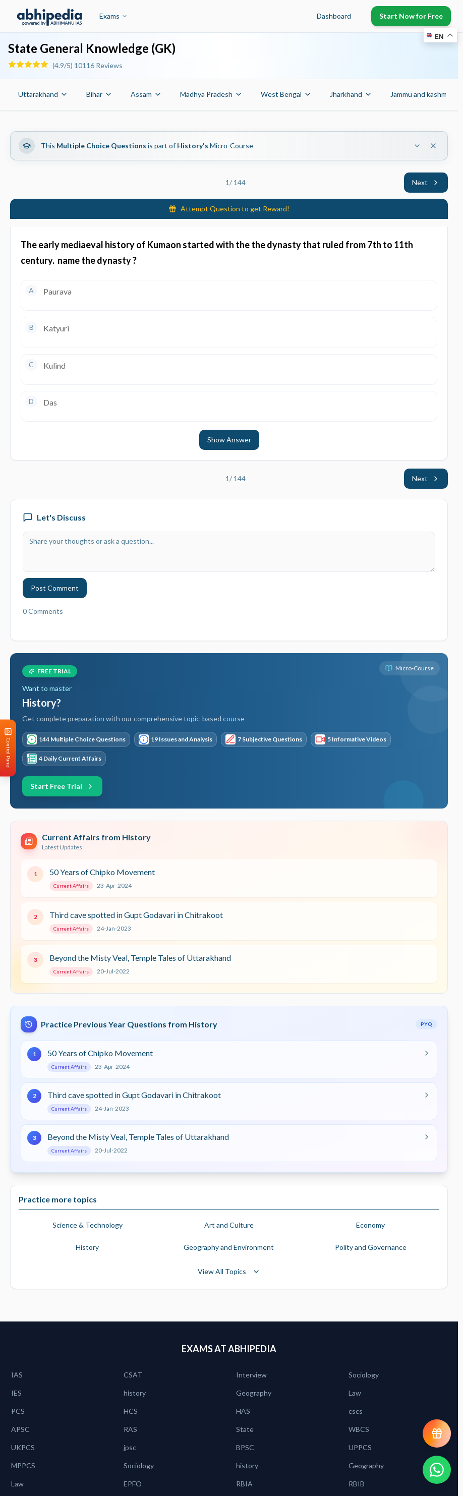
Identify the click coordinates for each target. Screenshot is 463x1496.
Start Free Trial (62, 786)
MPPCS (23, 1465)
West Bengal (286, 94)
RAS (130, 1429)
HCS (131, 1411)
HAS (243, 1411)
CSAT (133, 1374)
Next (426, 182)
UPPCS (360, 1447)
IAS (17, 1374)
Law (355, 1393)
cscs (356, 1411)
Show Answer (229, 439)
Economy (370, 1225)
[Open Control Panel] (8, 748)
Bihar (99, 94)
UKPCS (23, 1447)
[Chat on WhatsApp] (437, 1470)
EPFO (133, 1483)
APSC (20, 1429)
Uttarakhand (43, 94)
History (87, 1247)
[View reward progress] (437, 1433)
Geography (253, 1393)
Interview (251, 1374)
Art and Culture (229, 1225)
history (135, 1393)
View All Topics (229, 1271)
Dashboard (334, 16)
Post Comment (55, 588)
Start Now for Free (411, 16)
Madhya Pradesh (211, 94)
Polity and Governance (371, 1247)
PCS (18, 1411)
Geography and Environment (229, 1247)
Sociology (364, 1374)
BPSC (245, 1447)
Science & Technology (87, 1225)
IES (16, 1393)
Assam (146, 94)
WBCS (359, 1429)
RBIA (244, 1483)
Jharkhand (351, 94)
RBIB (357, 1483)
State (245, 1429)
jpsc (130, 1447)
